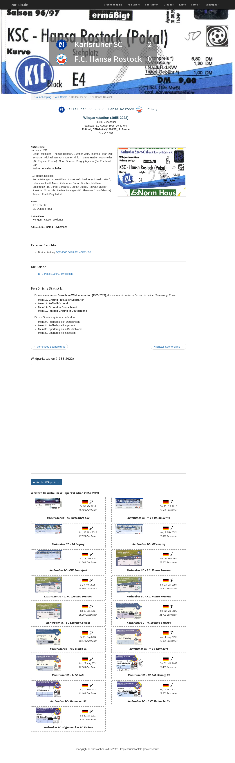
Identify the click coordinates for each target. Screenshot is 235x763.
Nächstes (169, 346)
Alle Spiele (134, 4)
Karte (182, 4)
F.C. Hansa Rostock (108, 59)
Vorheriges (49, 346)
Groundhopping (113, 4)
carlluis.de (19, 5)
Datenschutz (151, 749)
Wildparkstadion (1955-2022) (105, 118)
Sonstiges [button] (212, 4)
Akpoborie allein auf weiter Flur (73, 252)
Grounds (169, 4)
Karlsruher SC (98, 44)
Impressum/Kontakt (131, 749)
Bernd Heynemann (57, 226)
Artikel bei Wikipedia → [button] (46, 482)
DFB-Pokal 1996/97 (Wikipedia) (56, 273)
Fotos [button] (195, 4)
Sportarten (151, 4)
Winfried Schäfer (51, 168)
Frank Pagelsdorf (52, 194)
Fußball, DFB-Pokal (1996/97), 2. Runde (106, 129)
